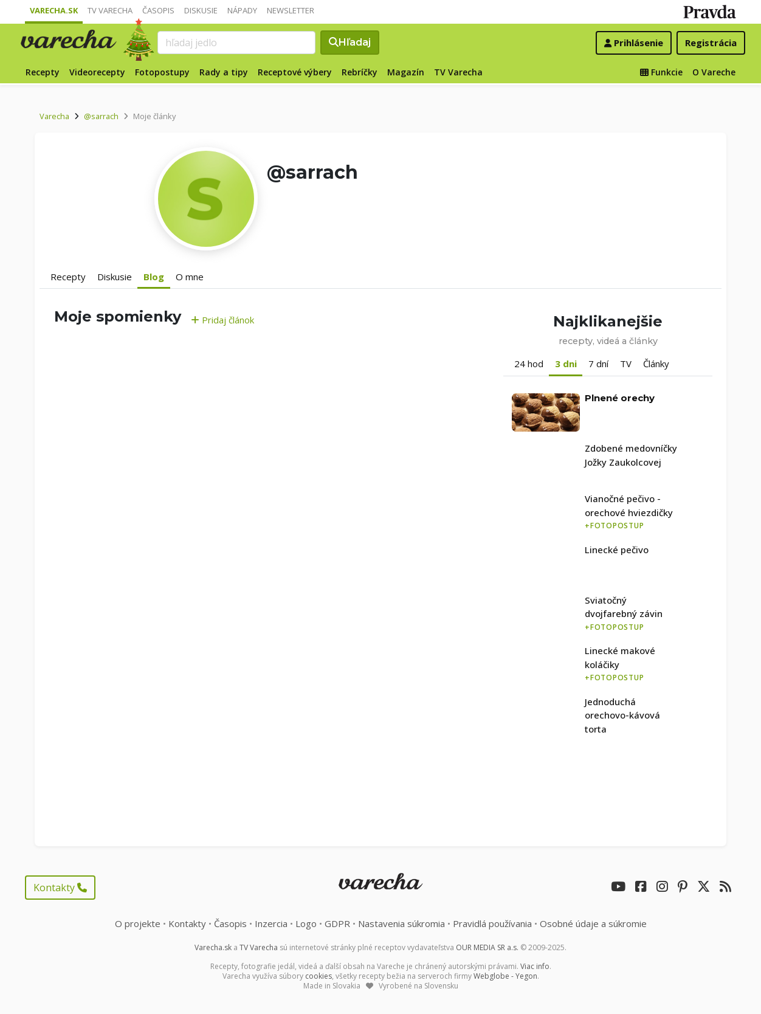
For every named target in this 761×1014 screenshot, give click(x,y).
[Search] (236, 42)
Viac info (534, 966)
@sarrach (101, 116)
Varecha (54, 116)
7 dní (598, 363)
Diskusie (201, 10)
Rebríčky (359, 72)
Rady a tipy (223, 72)
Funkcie (661, 72)
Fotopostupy (162, 72)
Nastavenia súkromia (401, 923)
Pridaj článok (222, 320)
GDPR (337, 923)
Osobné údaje (593, 923)
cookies (318, 976)
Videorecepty (97, 72)
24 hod (528, 363)
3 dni (566, 363)
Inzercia (271, 923)
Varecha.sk (54, 10)
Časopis (158, 10)
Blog (153, 277)
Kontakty (60, 887)
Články (656, 363)
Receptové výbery (295, 72)
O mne (190, 277)
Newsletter (290, 10)
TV (626, 363)
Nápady (242, 10)
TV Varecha (110, 10)
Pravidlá (492, 923)
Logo (306, 923)
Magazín (405, 72)
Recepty (43, 72)
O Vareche (713, 72)
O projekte (137, 923)
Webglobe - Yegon (505, 976)
